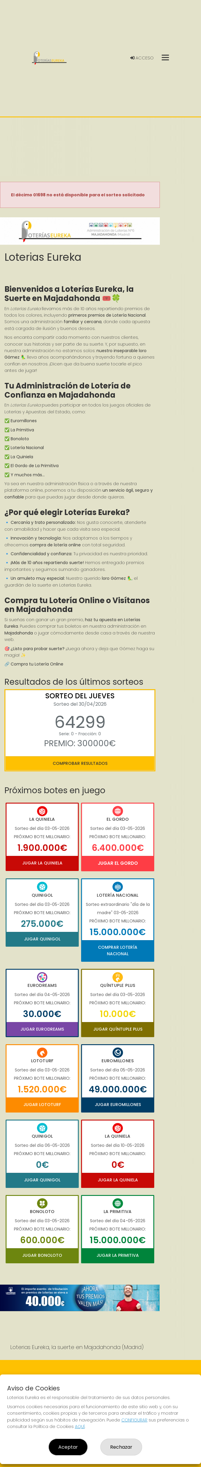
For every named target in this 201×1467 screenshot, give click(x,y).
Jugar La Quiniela (42, 863)
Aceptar (68, 1447)
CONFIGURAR (134, 1420)
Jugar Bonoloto (42, 1255)
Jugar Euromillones (118, 1104)
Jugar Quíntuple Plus (117, 1029)
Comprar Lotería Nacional (117, 950)
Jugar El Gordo (118, 863)
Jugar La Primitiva (118, 1255)
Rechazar (121, 1447)
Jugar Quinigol (42, 939)
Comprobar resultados (80, 763)
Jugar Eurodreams (42, 1029)
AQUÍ (80, 1426)
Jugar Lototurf (42, 1104)
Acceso (142, 58)
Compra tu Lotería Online (37, 664)
